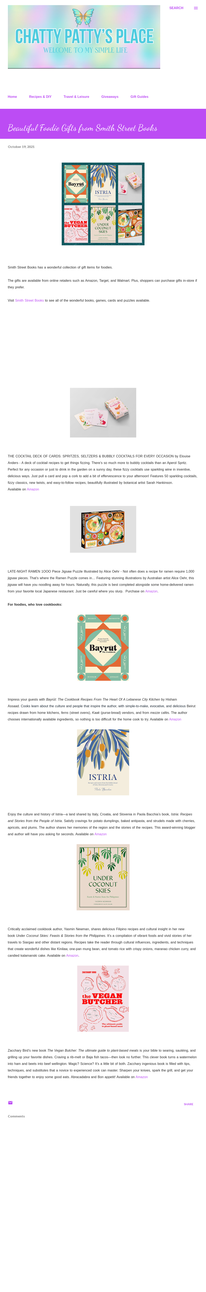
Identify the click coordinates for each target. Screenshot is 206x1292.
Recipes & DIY (40, 96)
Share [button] (188, 1104)
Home (12, 96)
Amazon (33, 489)
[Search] (176, 8)
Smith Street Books (29, 300)
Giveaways (109, 96)
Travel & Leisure (76, 96)
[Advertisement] (103, 1256)
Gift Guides (139, 96)
